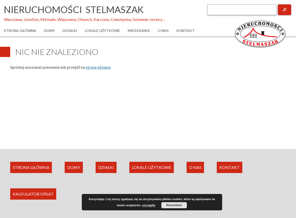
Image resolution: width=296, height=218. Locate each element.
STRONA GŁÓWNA (31, 167)
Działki (70, 30)
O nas (163, 30)
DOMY (73, 167)
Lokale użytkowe (102, 30)
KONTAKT (229, 167)
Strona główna (20, 30)
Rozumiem (174, 205)
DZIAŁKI (106, 167)
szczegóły (148, 205)
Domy (49, 30)
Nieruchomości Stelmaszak (74, 9)
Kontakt (185, 30)
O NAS (195, 167)
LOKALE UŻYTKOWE (151, 167)
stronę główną (98, 67)
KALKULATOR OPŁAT (33, 193)
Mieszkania (139, 30)
